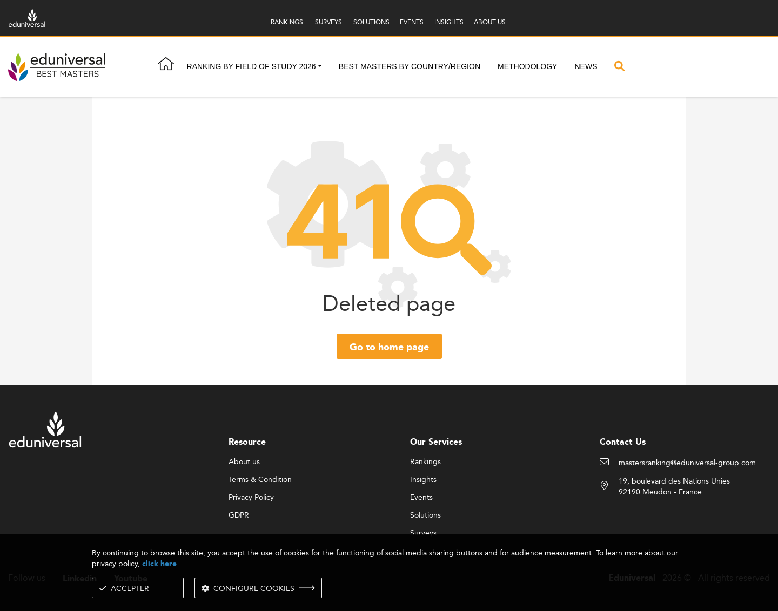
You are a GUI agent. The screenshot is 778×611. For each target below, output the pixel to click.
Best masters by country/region (409, 66)
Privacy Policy (251, 497)
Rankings (425, 462)
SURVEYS (328, 22)
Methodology (527, 66)
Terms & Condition (260, 479)
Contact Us (623, 442)
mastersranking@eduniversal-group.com (687, 463)
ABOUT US (490, 22)
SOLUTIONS (371, 22)
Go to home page (389, 347)
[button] (320, 67)
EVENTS (412, 22)
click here (159, 564)
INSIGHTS (449, 22)
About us (244, 462)
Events (421, 497)
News (585, 66)
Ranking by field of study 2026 (251, 66)
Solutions (425, 515)
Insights (423, 479)
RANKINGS (287, 22)
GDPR (239, 515)
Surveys (423, 533)
